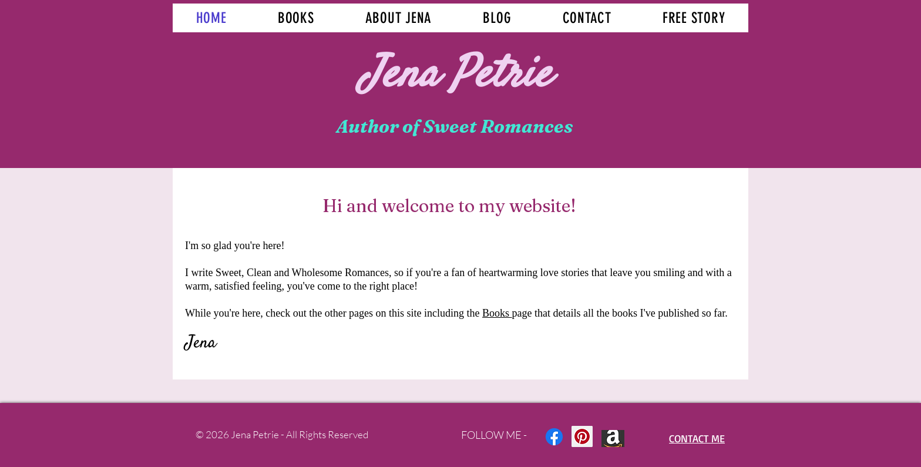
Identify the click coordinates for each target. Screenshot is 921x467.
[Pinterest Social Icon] (582, 436)
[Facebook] (554, 436)
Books (497, 313)
